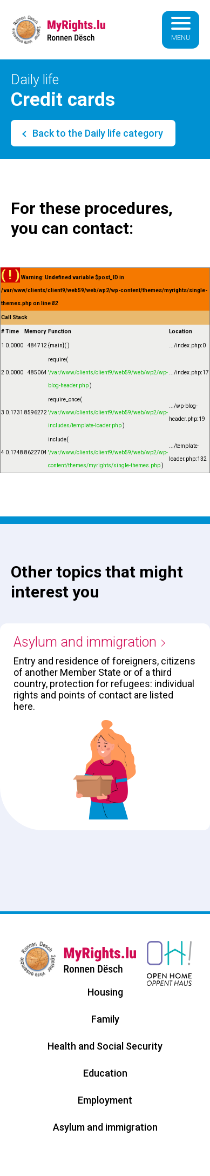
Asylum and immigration (85, 642)
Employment (105, 1100)
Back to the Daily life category (96, 133)
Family (105, 1019)
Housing (105, 992)
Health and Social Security (105, 1046)
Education (105, 1073)
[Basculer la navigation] (181, 30)
